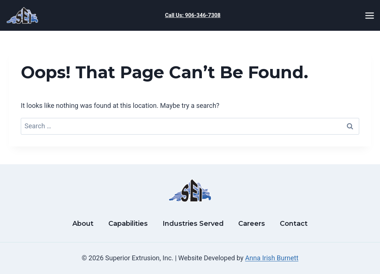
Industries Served (193, 223)
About (83, 223)
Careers (251, 223)
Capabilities (128, 223)
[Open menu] (370, 15)
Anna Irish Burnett (271, 258)
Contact (294, 223)
